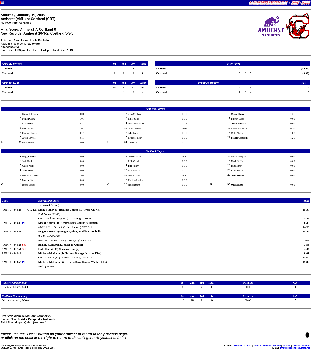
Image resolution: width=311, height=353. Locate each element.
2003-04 (277, 345)
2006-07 (306, 345)
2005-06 (296, 345)
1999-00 (238, 345)
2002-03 (267, 345)
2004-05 (286, 345)
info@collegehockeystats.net (295, 348)
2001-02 (257, 345)
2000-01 (248, 345)
